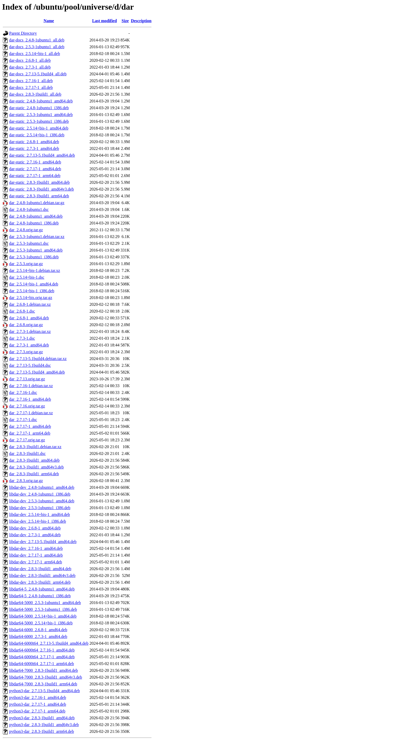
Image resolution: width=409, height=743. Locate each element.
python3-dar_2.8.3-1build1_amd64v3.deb (44, 724)
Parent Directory (23, 33)
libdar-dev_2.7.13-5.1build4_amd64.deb (42, 541)
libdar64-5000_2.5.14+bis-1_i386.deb (41, 623)
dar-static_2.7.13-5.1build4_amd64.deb (42, 155)
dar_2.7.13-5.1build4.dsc (30, 365)
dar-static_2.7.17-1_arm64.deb (35, 175)
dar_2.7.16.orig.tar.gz (27, 406)
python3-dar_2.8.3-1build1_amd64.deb (42, 718)
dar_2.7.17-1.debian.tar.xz (31, 413)
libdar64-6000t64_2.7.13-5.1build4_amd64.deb (48, 643)
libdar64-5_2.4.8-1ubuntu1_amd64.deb (42, 589)
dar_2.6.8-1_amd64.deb (29, 318)
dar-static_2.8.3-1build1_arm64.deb (39, 196)
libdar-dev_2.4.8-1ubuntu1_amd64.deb (41, 487)
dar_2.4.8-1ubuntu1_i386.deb (34, 223)
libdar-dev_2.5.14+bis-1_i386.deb (37, 521)
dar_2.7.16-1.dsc (23, 392)
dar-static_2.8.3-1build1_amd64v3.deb (41, 189)
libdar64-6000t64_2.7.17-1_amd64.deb (42, 657)
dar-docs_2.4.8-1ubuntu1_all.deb (36, 40)
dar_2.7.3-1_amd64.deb (29, 345)
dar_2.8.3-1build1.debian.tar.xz (35, 446)
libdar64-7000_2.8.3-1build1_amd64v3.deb (45, 677)
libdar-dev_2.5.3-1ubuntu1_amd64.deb (41, 501)
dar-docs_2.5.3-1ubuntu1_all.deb (36, 47)
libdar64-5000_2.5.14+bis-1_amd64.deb (42, 616)
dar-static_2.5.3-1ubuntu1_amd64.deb (41, 114)
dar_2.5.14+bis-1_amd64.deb (33, 284)
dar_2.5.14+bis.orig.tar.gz (30, 297)
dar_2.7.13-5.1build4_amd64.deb (37, 372)
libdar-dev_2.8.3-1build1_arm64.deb (40, 582)
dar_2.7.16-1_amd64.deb (30, 399)
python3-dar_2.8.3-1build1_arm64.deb (41, 731)
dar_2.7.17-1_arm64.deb (29, 433)
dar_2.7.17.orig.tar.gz (27, 440)
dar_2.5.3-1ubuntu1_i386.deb (34, 257)
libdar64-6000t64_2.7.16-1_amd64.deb (42, 650)
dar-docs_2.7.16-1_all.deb (31, 80)
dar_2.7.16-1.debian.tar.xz (31, 385)
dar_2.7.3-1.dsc (22, 338)
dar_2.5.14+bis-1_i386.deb (31, 291)
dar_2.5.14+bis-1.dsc (26, 277)
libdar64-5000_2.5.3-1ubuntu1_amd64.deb (45, 602)
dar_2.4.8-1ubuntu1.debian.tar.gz (36, 202)
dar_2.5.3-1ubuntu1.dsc (29, 243)
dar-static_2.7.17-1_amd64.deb (35, 169)
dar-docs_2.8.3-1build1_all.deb (35, 94)
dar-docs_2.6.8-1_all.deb (30, 60)
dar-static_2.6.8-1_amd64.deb (34, 141)
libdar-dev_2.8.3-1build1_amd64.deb (40, 569)
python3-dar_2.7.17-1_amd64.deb (37, 704)
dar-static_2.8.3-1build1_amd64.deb (39, 182)
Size (125, 21)
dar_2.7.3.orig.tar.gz (26, 352)
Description (141, 21)
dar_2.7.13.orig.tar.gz (27, 379)
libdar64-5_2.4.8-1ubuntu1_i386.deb (40, 596)
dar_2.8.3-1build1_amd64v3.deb (36, 467)
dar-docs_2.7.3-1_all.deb (30, 67)
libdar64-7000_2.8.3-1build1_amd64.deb (43, 670)
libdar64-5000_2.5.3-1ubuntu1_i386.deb (43, 609)
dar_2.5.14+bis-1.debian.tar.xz (34, 270)
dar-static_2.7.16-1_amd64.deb (35, 162)
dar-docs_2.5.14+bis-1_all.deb (34, 53)
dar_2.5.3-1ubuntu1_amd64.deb (36, 250)
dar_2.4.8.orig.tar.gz (26, 230)
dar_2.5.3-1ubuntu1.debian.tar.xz (36, 236)
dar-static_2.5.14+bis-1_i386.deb (36, 135)
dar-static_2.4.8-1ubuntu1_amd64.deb (41, 101)
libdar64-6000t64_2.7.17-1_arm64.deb (41, 663)
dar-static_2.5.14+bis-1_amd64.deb (38, 128)
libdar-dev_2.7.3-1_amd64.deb (35, 535)
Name (49, 21)
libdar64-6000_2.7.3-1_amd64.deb (38, 636)
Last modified (104, 21)
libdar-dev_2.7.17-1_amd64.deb (36, 555)
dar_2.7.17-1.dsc (23, 419)
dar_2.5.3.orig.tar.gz (26, 263)
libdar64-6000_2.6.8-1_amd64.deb (38, 630)
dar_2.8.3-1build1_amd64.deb (34, 460)
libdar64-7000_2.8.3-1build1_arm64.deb (43, 684)
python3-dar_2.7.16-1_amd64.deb (37, 697)
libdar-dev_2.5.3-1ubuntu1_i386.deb (39, 508)
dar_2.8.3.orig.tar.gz (26, 480)
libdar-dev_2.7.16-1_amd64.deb (36, 548)
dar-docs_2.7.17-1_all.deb (31, 87)
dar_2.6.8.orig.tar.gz (26, 324)
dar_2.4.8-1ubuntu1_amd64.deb (36, 216)
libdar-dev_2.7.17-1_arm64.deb (35, 562)
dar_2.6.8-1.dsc (22, 311)
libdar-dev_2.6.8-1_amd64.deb (35, 528)
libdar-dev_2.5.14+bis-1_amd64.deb (39, 514)
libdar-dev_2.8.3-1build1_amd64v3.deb (42, 575)
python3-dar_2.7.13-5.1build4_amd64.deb (44, 691)
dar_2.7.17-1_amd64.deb (30, 426)
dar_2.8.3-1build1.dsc (27, 453)
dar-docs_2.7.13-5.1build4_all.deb (38, 74)
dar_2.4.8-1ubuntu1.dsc (29, 209)
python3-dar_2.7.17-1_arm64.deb (37, 711)
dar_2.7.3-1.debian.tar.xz (30, 331)
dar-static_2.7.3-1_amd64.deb (34, 148)
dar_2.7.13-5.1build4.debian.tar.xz (38, 358)
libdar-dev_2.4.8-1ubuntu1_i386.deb (39, 494)
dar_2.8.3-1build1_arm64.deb (34, 474)
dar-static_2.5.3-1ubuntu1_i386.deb (39, 121)
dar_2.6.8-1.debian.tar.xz (30, 304)
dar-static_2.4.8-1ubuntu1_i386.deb (39, 108)
